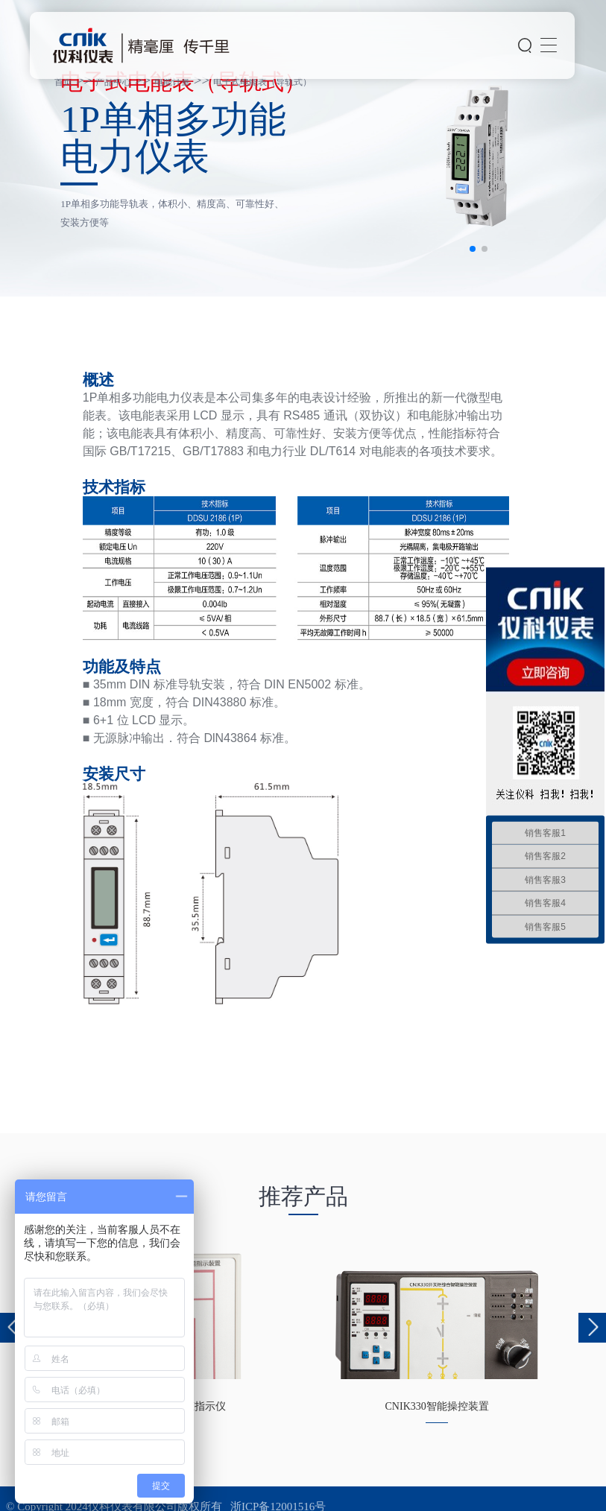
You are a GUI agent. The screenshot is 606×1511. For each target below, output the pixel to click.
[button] (473, 249)
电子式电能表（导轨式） (262, 81)
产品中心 (113, 81)
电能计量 (172, 81)
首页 (63, 81)
